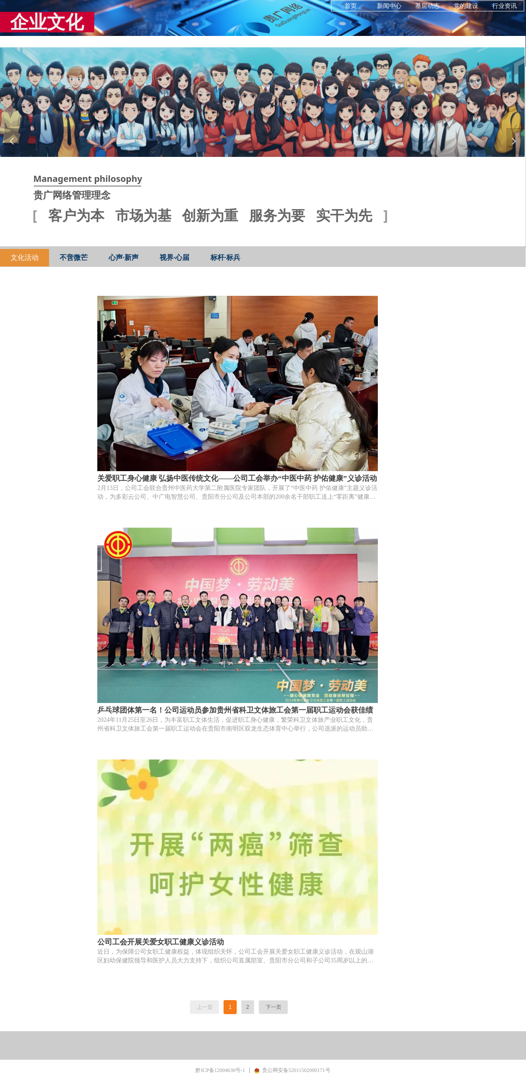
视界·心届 (174, 257)
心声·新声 (124, 257)
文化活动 (25, 257)
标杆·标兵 (225, 257)
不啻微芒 (74, 257)
